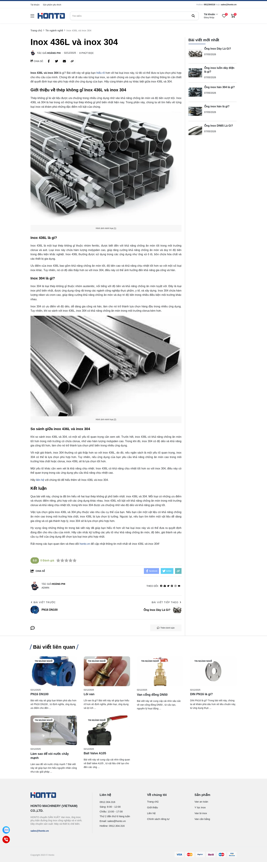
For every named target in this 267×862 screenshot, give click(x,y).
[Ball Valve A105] (107, 730)
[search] (134, 16)
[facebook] (161, 586)
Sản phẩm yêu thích (52, 5)
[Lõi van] (107, 671)
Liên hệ (151, 813)
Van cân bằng (202, 819)
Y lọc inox (200, 807)
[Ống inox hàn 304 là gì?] (195, 92)
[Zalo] (6, 830)
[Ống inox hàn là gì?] (195, 111)
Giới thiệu (152, 807)
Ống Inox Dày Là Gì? (217, 48)
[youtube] (179, 586)
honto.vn (85, 543)
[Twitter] (168, 586)
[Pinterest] (172, 586)
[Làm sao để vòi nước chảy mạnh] (53, 730)
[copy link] (72, 61)
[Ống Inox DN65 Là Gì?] (195, 131)
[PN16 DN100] (53, 671)
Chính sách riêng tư (158, 819)
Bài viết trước (43, 602)
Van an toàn (201, 801)
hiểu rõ (100, 72)
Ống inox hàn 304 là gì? (219, 87)
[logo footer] (57, 795)
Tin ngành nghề (43, 661)
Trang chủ (153, 801)
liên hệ (40, 479)
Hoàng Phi (54, 53)
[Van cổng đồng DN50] (160, 671)
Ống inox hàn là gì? (217, 106)
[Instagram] (175, 586)
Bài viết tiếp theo (167, 602)
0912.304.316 (107, 801)
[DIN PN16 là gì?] (213, 671)
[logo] (51, 16)
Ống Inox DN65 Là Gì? (218, 125)
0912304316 (209, 4)
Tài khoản (35, 5)
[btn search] (193, 16)
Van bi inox (200, 813)
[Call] (6, 839)
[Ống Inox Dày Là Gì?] (195, 53)
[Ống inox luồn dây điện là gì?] (195, 73)
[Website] (165, 586)
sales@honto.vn (229, 4)
